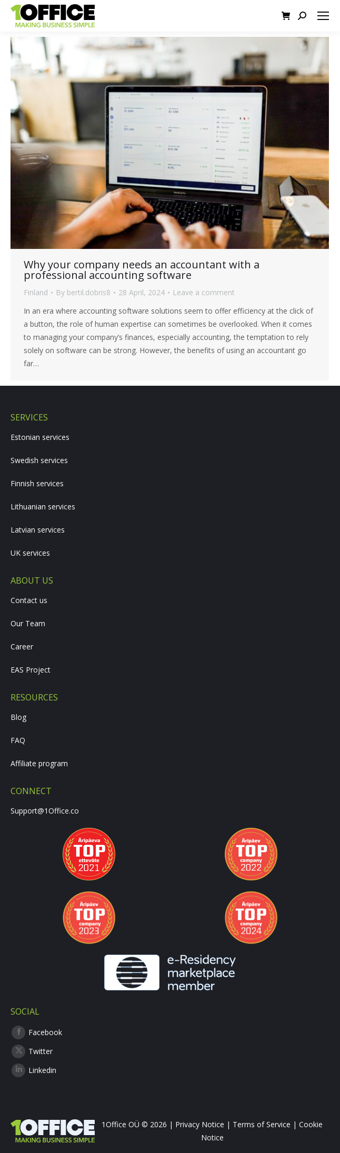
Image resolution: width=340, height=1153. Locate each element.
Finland (36, 292)
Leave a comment (204, 292)
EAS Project (31, 670)
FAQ (18, 740)
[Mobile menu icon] (323, 15)
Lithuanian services (43, 507)
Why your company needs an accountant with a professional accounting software (141, 269)
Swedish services (39, 460)
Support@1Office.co (45, 811)
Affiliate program (39, 763)
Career (22, 646)
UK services (30, 553)
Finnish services (37, 483)
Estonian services (40, 437)
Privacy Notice (199, 1124)
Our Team (28, 623)
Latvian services (38, 530)
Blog (18, 717)
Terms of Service (262, 1124)
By (83, 292)
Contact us (29, 600)
